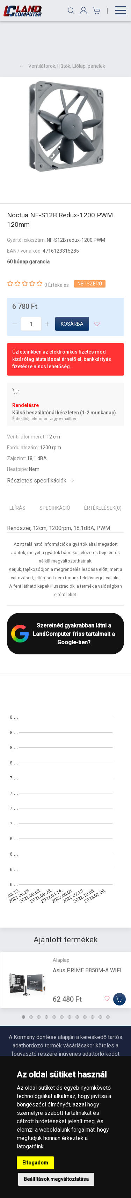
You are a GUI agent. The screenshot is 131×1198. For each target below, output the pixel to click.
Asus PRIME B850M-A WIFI (87, 936)
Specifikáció (54, 474)
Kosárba (72, 290)
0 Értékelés (56, 251)
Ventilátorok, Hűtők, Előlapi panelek (66, 32)
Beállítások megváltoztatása (56, 1179)
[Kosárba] (119, 965)
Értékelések (103, 474)
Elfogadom (35, 1163)
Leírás (17, 474)
